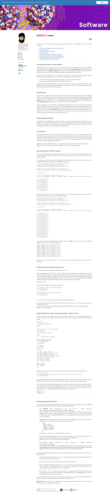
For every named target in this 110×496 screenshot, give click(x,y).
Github (20, 55)
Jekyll (42, 490)
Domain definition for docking (47, 51)
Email (20, 52)
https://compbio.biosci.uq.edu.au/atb (68, 437)
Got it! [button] (102, 2)
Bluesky (20, 54)
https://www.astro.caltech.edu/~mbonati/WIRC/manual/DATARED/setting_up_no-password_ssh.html (62, 306)
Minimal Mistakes (53, 490)
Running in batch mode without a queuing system (52, 55)
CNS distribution (71, 70)
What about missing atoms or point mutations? (51, 48)
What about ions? (43, 49)
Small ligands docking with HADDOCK (49, 58)
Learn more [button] (45, 2)
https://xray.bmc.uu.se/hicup (46, 443)
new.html (46, 72)
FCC (69, 145)
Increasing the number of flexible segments (50, 54)
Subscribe (21, 59)
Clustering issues (43, 52)
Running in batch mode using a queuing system (51, 57)
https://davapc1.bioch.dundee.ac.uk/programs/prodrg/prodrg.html (56, 410)
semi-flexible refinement (65, 478)
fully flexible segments (61, 161)
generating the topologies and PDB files (81, 67)
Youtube (20, 57)
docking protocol (83, 106)
